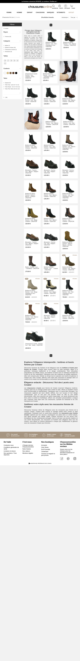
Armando (44, 641)
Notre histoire (26, 644)
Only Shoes (45, 643)
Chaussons (40, 12)
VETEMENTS (61, 12)
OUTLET (71, 12)
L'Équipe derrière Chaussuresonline (28, 641)
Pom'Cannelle (45, 645)
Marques (50, 12)
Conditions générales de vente (11, 643)
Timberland (44, 647)
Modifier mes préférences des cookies (40, 659)
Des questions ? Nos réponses (10, 649)
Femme (8, 12)
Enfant (29, 12)
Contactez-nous (9, 641)
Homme (19, 12)
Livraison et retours (10, 647)
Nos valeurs (26, 647)
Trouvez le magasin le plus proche (48, 650)
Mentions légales (27, 649)
